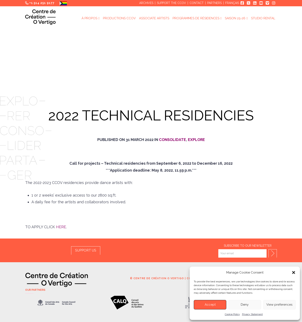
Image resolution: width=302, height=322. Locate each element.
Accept (210, 304)
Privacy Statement (252, 314)
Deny (245, 304)
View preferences (279, 304)
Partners (214, 2)
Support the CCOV (171, 2)
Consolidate (172, 139)
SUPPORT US (85, 250)
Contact (197, 2)
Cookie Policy (232, 314)
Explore (196, 139)
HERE (61, 227)
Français (232, 2)
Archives (146, 2)
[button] (294, 272)
